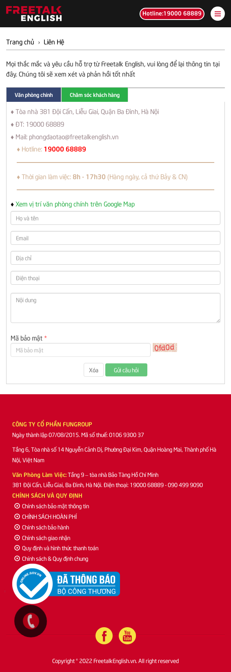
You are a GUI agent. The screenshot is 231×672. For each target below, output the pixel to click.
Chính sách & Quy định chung (51, 558)
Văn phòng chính (34, 94)
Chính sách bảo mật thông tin (51, 505)
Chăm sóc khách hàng (95, 94)
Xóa (93, 372)
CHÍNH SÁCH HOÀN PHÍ (45, 516)
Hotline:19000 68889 (172, 13)
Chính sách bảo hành (41, 527)
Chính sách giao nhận (42, 537)
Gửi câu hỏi (126, 372)
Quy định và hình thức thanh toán (56, 547)
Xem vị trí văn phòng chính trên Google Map (75, 203)
